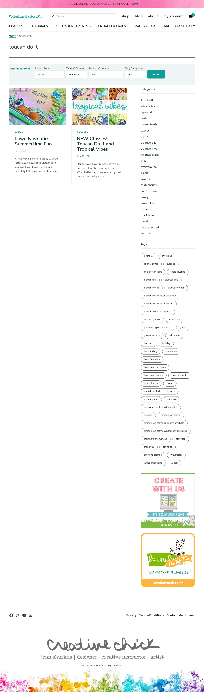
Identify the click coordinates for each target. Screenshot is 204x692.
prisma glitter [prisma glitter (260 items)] (151, 399)
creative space (150, 155)
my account (173, 16)
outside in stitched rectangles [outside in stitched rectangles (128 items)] (159, 391)
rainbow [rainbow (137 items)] (171, 399)
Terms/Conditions (151, 615)
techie (144, 209)
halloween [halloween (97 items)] (174, 335)
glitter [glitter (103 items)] (183, 327)
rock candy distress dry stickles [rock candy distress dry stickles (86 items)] (160, 407)
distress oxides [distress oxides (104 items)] (176, 287)
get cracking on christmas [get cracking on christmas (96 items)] (157, 327)
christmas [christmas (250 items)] (167, 256)
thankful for (148, 215)
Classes (16, 26)
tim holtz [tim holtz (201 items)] (167, 447)
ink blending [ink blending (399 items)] (150, 351)
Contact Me (174, 615)
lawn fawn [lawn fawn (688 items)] (171, 351)
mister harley (149, 185)
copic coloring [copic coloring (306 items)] (177, 271)
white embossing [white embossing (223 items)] (153, 462)
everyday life (149, 167)
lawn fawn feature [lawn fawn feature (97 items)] (153, 375)
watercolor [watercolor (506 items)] (176, 455)
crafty (144, 136)
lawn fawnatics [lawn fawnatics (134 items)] (152, 359)
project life (147, 203)
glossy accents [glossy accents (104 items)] (152, 335)
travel (144, 221)
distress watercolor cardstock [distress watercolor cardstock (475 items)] (160, 295)
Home (12, 35)
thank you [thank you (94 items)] (149, 447)
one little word (150, 191)
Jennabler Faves (111, 26)
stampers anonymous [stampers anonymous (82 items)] (155, 439)
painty (144, 197)
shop (125, 16)
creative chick (149, 143)
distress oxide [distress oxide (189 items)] (151, 287)
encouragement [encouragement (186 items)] (152, 319)
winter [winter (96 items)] (174, 462)
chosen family (149, 124)
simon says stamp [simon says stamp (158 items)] (170, 415)
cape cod (146, 112)
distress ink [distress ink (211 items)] (150, 279)
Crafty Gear (144, 26)
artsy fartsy (148, 106)
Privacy (131, 615)
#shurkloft (147, 100)
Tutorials (39, 26)
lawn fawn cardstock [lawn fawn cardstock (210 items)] (155, 367)
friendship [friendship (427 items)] (174, 319)
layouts (145, 179)
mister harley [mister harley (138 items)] (151, 383)
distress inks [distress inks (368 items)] (171, 279)
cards (19, 131)
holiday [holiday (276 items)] (166, 343)
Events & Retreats (71, 26)
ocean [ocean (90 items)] (170, 383)
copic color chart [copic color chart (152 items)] (153, 271)
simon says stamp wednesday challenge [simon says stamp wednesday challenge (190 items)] (165, 431)
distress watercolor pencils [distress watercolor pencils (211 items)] (158, 303)
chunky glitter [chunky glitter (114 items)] (151, 264)
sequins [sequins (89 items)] (148, 415)
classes (82, 131)
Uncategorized (150, 227)
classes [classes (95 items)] (171, 264)
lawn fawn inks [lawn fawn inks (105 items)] (180, 375)
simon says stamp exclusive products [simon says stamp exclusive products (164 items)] (164, 423)
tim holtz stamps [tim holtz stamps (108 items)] (153, 455)
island (144, 173)
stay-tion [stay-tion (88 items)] (181, 439)
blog (139, 16)
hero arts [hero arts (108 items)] (149, 343)
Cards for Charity (178, 26)
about (153, 16)
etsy (143, 161)
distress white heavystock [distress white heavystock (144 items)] (158, 311)
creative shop (149, 148)
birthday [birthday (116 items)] (148, 256)
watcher (146, 233)
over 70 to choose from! (119, 4)
